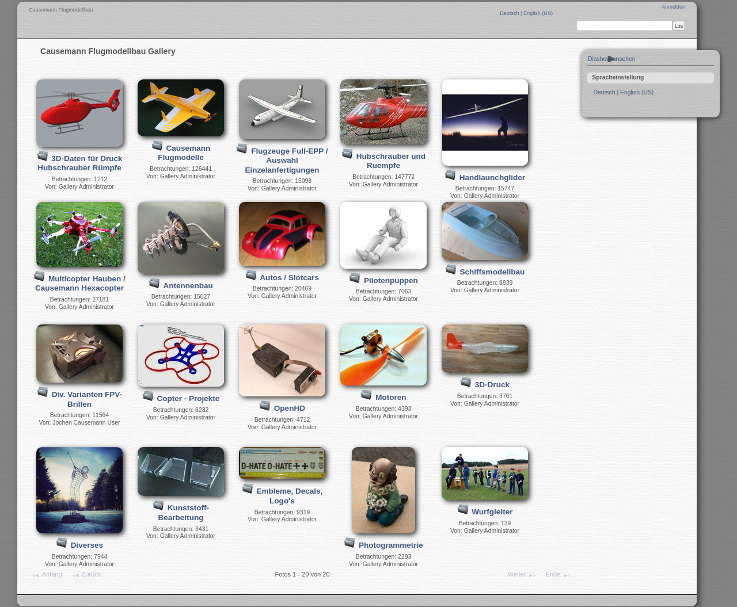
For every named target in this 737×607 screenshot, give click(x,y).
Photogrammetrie (391, 545)
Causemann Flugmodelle (184, 153)
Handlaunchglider (492, 177)
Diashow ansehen (612, 59)
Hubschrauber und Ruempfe (391, 161)
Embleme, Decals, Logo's (289, 496)
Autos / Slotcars (289, 277)
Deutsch (510, 13)
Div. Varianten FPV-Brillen (87, 399)
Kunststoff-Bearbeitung (183, 512)
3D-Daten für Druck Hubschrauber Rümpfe (79, 163)
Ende (558, 575)
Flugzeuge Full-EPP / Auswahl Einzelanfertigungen (286, 160)
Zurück (86, 575)
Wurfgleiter (492, 511)
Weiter (522, 575)
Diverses (87, 545)
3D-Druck (492, 384)
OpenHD (289, 408)
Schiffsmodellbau (492, 272)
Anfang (46, 575)
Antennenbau (187, 285)
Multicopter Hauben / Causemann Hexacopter (80, 283)
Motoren (390, 397)
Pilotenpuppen (391, 280)
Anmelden (673, 7)
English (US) (538, 13)
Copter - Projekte (188, 398)
